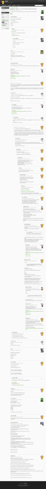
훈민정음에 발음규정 (27, 224)
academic (13, 363)
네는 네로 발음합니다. (14, 16)
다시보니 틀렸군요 (15, 38)
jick (12, 83)
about (39, 0)
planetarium (26, 207)
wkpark (13, 94)
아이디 (3, 14)
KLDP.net (18, 5)
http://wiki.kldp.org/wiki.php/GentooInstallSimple (19, 111)
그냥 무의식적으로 (15, 117)
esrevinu (20, 158)
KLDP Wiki (14, 5)
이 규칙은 (20, 168)
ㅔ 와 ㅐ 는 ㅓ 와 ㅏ (28, 303)
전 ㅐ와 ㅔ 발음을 (13, 362)
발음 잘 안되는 (13, 69)
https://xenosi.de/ (13, 78)
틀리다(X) (13, 28)
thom (12, 10)
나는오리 (14, 333)
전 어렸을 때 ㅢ (13, 388)
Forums (12, 7)
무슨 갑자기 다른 (17, 138)
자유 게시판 (16, 7)
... (14, 126)
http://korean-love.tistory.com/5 (25, 190)
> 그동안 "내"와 (13, 93)
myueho (19, 150)
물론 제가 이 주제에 (28, 287)
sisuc (15, 39)
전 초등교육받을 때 (14, 332)
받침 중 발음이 (18, 149)
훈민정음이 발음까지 (23, 174)
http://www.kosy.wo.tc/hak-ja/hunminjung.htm (27, 191)
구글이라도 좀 (23, 186)
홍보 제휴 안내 (7, 28)
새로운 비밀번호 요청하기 (5, 20)
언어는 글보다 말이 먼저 (14, 422)
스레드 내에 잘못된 (13, 415)
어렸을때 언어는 (13, 455)
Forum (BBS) (4, 5)
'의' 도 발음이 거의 (13, 398)
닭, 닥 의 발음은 (14, 104)
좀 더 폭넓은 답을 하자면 (14, 63)
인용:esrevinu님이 (27, 259)
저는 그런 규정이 (24, 197)
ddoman (27, 260)
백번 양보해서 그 (28, 318)
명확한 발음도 (28, 245)
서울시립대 (25, 483)
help (43, 0)
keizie (13, 64)
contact (41, 0)
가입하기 (4, 19)
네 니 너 (12, 50)
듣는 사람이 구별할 (14, 377)
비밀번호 (3, 17)
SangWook (13, 51)
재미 (14, 7)
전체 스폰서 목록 (20, 485)
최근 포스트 (4, 9)
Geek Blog (9, 5)
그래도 (12, 348)
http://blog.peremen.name (15, 35)
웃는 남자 (13, 423)
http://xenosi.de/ (14, 112)
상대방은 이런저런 (26, 206)
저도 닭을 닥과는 (20, 157)
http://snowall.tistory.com (15, 383)
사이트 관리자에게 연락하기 (25, 485)
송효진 (13, 70)
